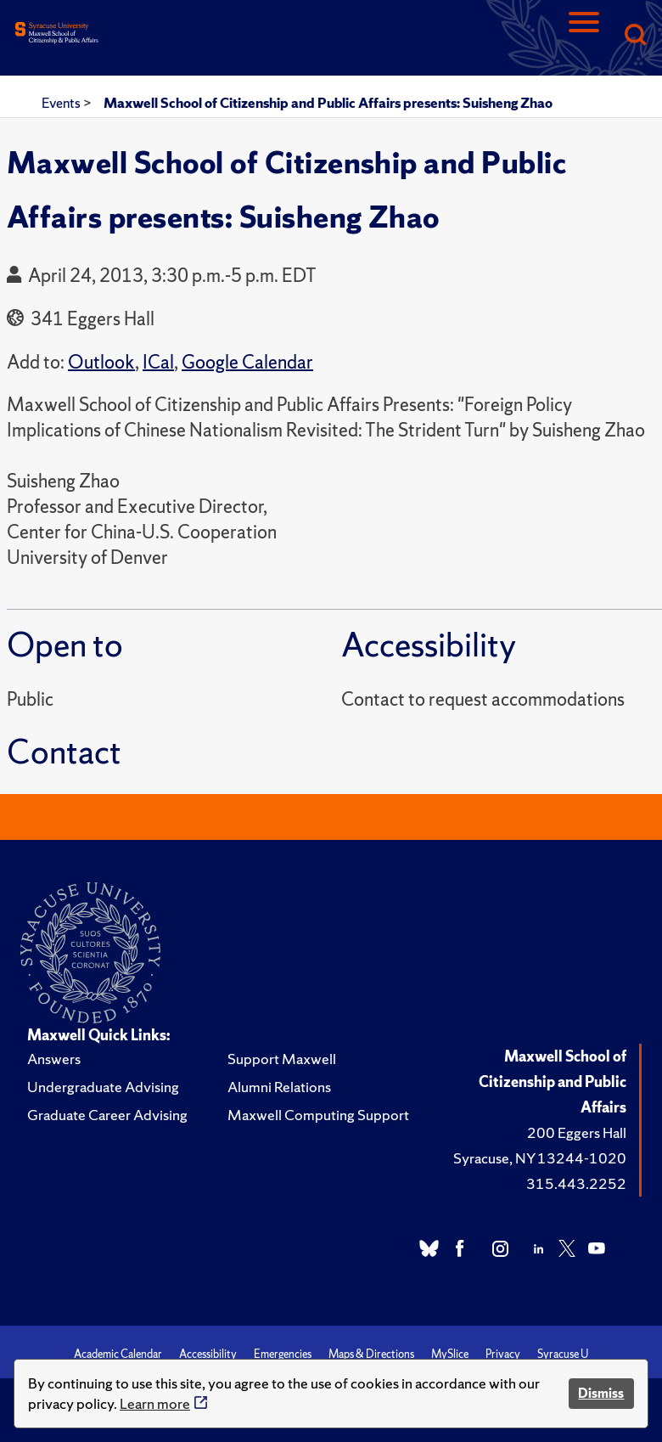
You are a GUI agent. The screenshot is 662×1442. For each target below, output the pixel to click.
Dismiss (601, 1393)
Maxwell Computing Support (318, 1114)
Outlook (101, 362)
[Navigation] (584, 36)
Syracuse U (562, 1354)
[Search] (635, 36)
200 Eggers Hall (576, 1132)
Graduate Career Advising (107, 1114)
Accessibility (208, 1354)
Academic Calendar (118, 1354)
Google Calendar (247, 362)
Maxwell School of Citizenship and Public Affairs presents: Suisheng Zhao (328, 102)
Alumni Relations (279, 1086)
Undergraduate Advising (103, 1086)
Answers (54, 1058)
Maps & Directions (371, 1354)
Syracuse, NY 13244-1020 (539, 1158)
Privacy (502, 1354)
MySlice (449, 1354)
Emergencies (282, 1354)
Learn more (155, 1403)
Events (62, 102)
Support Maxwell (281, 1058)
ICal (158, 362)
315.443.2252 (576, 1183)
